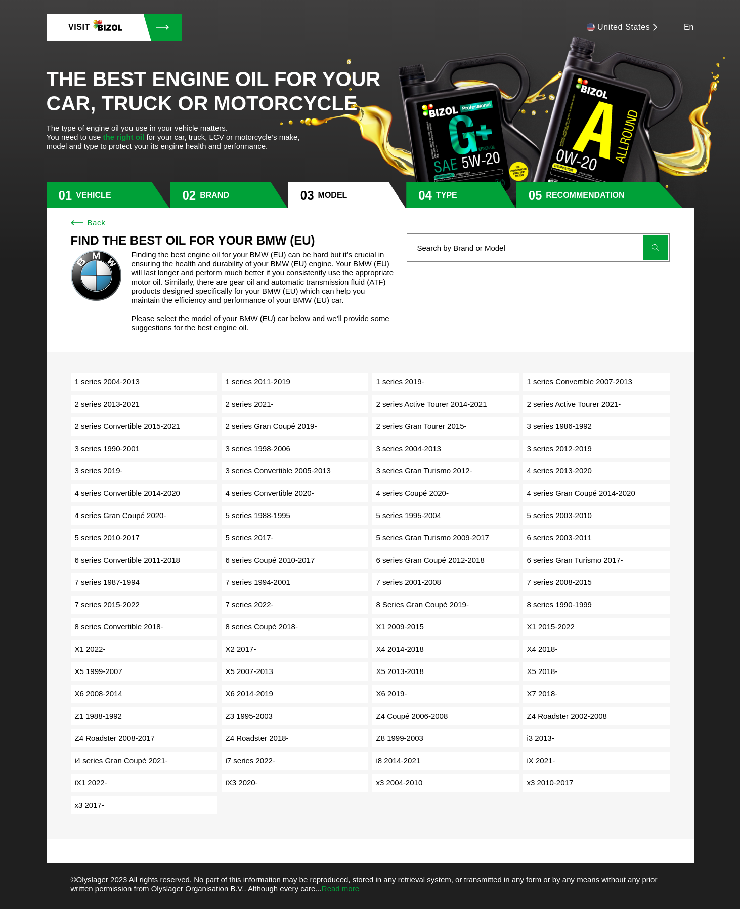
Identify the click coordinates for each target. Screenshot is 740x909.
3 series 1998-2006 (258, 448)
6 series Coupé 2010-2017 (270, 560)
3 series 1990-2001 (107, 448)
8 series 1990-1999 (559, 604)
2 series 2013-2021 (107, 404)
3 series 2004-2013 (408, 448)
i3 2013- (540, 738)
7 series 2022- (250, 604)
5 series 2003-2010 (559, 515)
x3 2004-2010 (399, 782)
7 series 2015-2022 (107, 604)
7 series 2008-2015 (559, 582)
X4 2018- (542, 649)
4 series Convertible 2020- (270, 493)
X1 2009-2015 (400, 626)
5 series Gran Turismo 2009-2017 (432, 537)
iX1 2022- (91, 782)
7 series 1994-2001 (258, 582)
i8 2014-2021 (398, 760)
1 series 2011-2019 (258, 381)
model (332, 195)
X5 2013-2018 (400, 671)
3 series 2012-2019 (559, 448)
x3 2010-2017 (550, 782)
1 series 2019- (400, 381)
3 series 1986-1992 (559, 426)
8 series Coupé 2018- (262, 626)
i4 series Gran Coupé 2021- (121, 760)
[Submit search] (655, 247)
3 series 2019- (99, 470)
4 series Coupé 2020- (412, 493)
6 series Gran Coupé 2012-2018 (430, 560)
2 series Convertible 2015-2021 (127, 426)
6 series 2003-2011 (559, 537)
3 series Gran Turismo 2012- (424, 470)
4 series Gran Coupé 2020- (120, 515)
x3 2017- (89, 805)
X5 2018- (542, 671)
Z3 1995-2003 (249, 716)
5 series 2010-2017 (107, 537)
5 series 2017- (250, 537)
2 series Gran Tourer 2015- (421, 426)
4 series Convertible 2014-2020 (127, 493)
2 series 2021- (250, 404)
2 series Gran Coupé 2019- (271, 426)
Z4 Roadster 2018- (257, 738)
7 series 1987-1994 (107, 582)
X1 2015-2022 (551, 626)
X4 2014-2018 (400, 649)
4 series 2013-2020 (559, 470)
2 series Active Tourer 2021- (574, 404)
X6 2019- (391, 693)
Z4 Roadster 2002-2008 (567, 716)
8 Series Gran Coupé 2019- (422, 604)
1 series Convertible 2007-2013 (579, 381)
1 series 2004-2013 (107, 381)
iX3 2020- (242, 782)
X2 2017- (241, 649)
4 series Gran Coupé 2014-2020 (581, 493)
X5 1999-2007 (98, 671)
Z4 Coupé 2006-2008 (412, 716)
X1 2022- (90, 649)
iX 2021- (541, 760)
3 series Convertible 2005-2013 (278, 470)
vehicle (93, 195)
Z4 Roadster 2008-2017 (115, 738)
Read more (340, 888)
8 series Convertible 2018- (119, 626)
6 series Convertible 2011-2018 (127, 560)
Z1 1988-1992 (98, 716)
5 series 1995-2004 (408, 515)
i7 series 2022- (250, 760)
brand (214, 195)
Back (88, 222)
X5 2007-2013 (249, 671)
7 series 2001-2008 (408, 582)
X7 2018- (542, 693)
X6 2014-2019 (249, 693)
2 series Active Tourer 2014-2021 (431, 404)
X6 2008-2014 (98, 693)
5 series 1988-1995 (258, 515)
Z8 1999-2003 (399, 738)
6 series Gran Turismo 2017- (575, 560)
